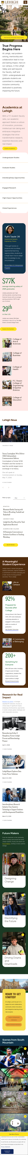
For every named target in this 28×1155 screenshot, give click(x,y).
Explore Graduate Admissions (14, 1024)
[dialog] (14, 1143)
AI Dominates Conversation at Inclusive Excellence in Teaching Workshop (13, 534)
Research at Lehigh (7, 701)
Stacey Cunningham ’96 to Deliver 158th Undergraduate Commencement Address (13, 455)
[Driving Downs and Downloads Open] (23, 934)
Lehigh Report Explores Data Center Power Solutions (11, 772)
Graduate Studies (8, 168)
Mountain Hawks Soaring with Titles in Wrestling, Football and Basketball (13, 512)
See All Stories (11, 545)
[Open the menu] (25, 2)
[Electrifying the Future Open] (23, 895)
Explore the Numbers (8, 329)
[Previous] (2, 487)
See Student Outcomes (11, 629)
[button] (14, 1057)
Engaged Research (9, 188)
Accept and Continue (7, 1151)
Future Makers (6, 843)
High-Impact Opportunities (12, 198)
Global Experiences (9, 208)
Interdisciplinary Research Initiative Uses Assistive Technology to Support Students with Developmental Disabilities (12, 808)
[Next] (8, 487)
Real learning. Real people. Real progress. (14, 37)
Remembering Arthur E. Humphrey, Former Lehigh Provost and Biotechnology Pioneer (11, 737)
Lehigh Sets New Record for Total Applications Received (14, 523)
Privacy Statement (5, 1147)
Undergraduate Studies (10, 157)
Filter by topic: (6, 497)
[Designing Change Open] (23, 855)
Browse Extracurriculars (12, 681)
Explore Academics (9, 148)
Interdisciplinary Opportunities (13, 178)
